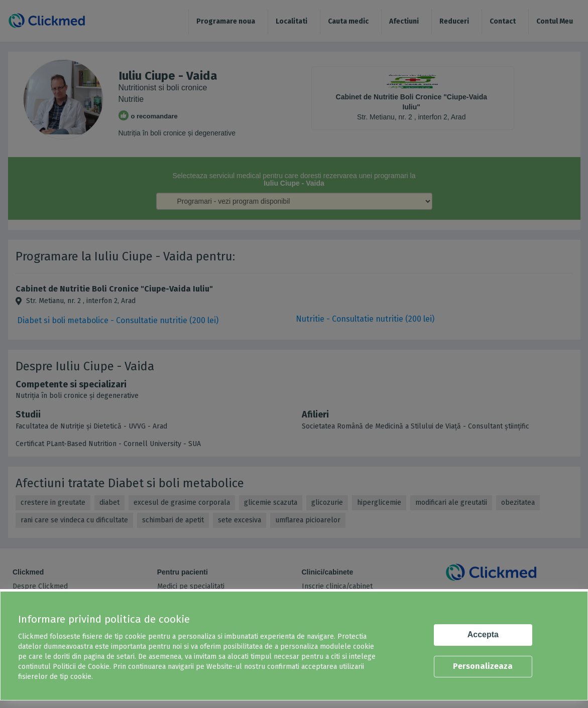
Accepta (483, 634)
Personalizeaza (483, 666)
